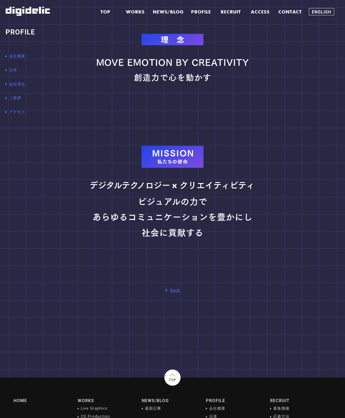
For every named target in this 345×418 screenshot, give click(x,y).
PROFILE (215, 400)
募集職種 (281, 408)
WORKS (86, 400)
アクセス (17, 112)
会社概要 (17, 56)
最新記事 (153, 408)
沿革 (13, 70)
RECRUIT (280, 400)
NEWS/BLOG (155, 400)
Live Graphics (94, 408)
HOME (20, 400)
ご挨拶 (15, 98)
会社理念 (17, 84)
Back (172, 290)
